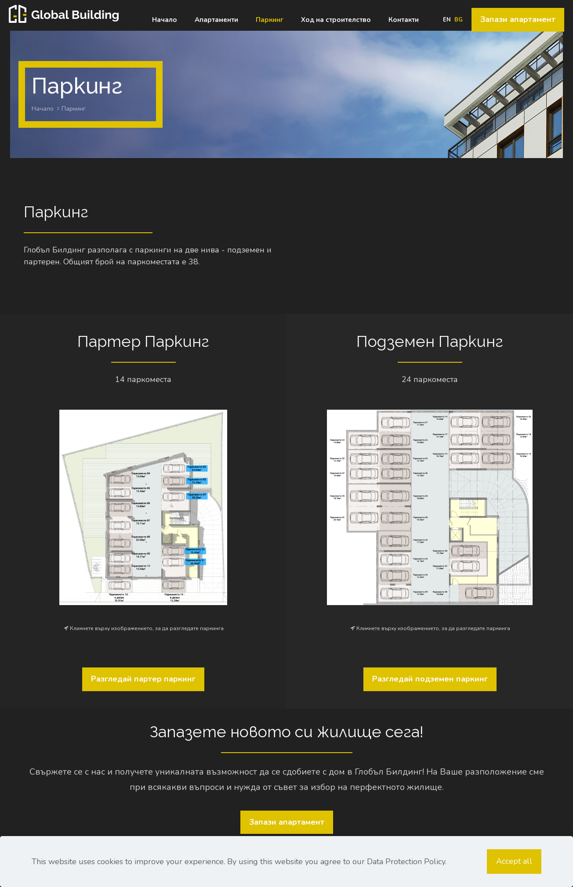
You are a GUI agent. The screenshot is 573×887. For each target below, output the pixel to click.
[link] (143, 507)
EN (447, 20)
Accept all (514, 861)
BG (458, 20)
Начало (43, 109)
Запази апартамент (517, 19)
